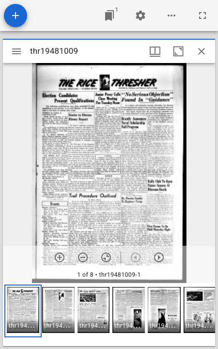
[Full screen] (202, 15)
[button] (23, 311)
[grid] (109, 314)
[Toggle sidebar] (16, 51)
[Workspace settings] (140, 15)
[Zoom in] (59, 257)
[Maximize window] (178, 51)
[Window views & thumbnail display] (155, 51)
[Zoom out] (82, 257)
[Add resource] (15, 15)
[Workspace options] (171, 15)
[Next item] (159, 257)
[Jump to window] (109, 15)
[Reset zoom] (106, 257)
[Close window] (201, 51)
